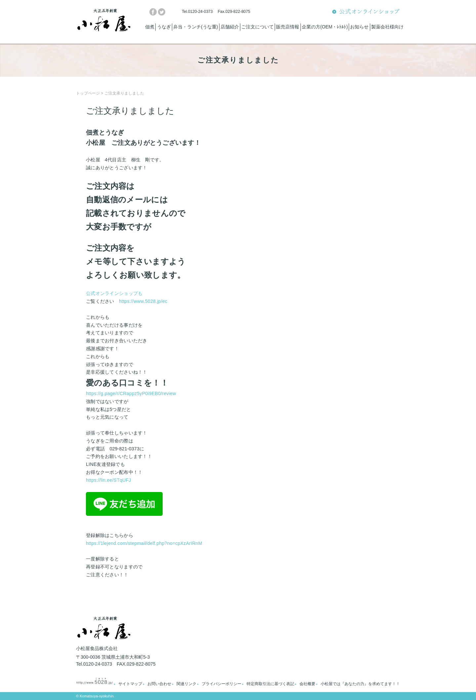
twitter (161, 12)
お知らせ (359, 26)
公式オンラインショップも (114, 293)
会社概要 (307, 683)
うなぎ (164, 26)
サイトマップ (130, 683)
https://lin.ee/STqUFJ (108, 480)
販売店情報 (287, 26)
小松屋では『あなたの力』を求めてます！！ (360, 683)
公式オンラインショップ (366, 12)
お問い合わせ (159, 683)
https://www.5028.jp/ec (143, 301)
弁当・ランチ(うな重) (195, 26)
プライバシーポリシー (221, 683)
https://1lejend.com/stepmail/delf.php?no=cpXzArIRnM (144, 543)
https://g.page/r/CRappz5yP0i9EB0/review (131, 393)
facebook (153, 12)
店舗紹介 (229, 26)
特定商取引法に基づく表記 (270, 683)
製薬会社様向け (387, 26)
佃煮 (149, 26)
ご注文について (257, 26)
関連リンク (186, 683)
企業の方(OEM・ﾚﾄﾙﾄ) (325, 26)
